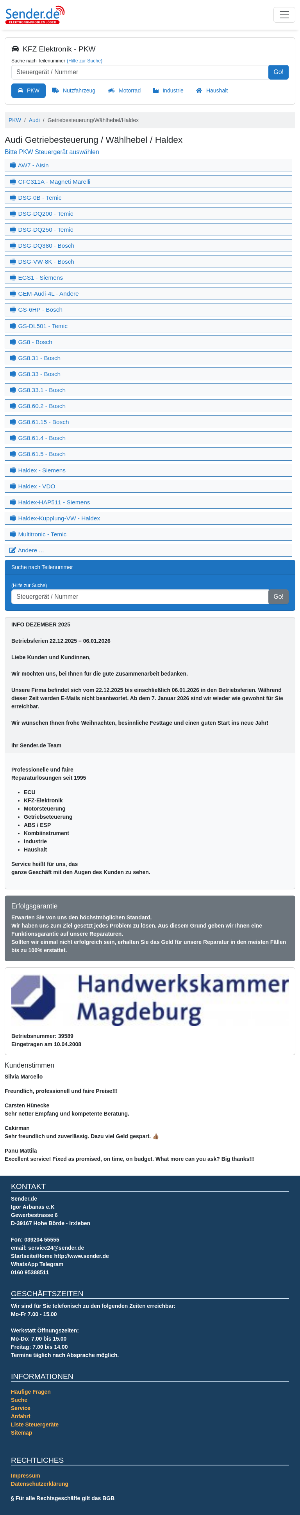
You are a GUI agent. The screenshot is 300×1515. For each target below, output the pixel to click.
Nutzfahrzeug (79, 90)
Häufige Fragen (31, 1392)
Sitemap (21, 1433)
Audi (34, 120)
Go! (278, 72)
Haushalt (217, 90)
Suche (19, 1400)
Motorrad (130, 90)
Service (20, 1408)
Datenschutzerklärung (39, 1484)
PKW (33, 90)
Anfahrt (20, 1416)
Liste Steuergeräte (35, 1424)
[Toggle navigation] (284, 15)
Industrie (173, 90)
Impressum (25, 1475)
